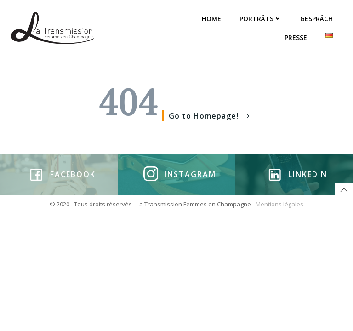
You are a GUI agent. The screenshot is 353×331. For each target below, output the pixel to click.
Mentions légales (279, 204)
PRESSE (296, 37)
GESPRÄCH (316, 18)
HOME (211, 18)
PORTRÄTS (260, 18)
